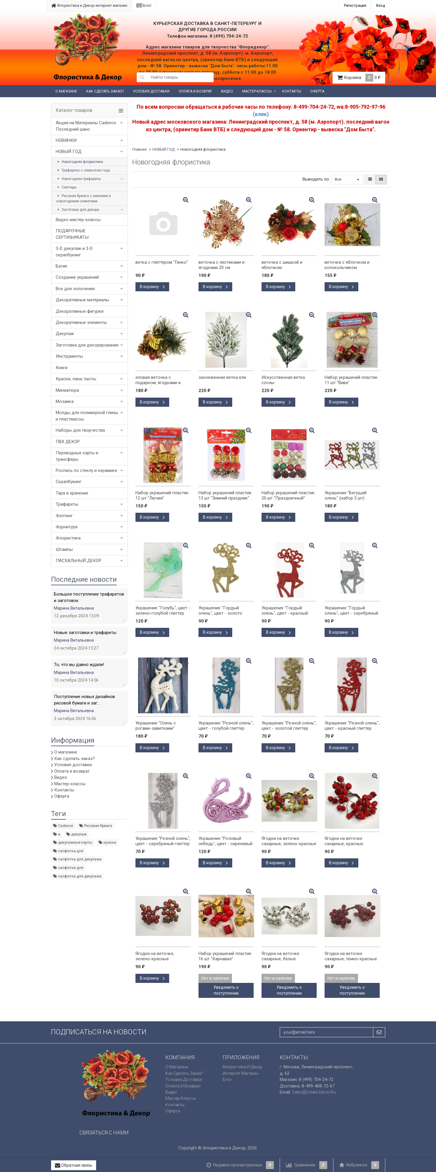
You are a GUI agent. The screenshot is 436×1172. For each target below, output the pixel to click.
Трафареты (67, 504)
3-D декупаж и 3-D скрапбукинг (74, 251)
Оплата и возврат (195, 91)
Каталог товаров (74, 110)
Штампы (64, 549)
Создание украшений (77, 277)
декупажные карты (72, 842)
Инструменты (69, 356)
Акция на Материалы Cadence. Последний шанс (86, 126)
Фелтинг (64, 515)
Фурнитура (66, 526)
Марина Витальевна (74, 608)
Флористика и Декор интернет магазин (89, 5)
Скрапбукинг (69, 481)
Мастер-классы (257, 91)
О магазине (66, 91)
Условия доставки (151, 91)
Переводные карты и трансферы (77, 456)
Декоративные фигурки (80, 311)
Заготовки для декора (77, 210)
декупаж (76, 834)
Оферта (317, 91)
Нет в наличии (215, 978)
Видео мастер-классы (78, 219)
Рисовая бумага (95, 825)
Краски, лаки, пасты (76, 378)
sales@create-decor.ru (314, 1092)
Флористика (68, 538)
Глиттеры (66, 187)
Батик (61, 266)
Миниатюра (67, 390)
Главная (139, 149)
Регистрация (355, 5)
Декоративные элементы (81, 322)
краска (107, 842)
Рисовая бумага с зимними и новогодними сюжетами (83, 198)
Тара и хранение (72, 493)
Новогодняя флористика (79, 162)
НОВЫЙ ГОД (69, 151)
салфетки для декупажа (77, 876)
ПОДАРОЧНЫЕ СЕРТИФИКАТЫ (72, 234)
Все (347, 179)
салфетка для (68, 851)
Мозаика (65, 401)
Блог (144, 5)
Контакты (291, 91)
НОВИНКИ (66, 140)
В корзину (152, 286)
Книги (61, 367)
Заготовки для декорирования (87, 345)
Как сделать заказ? (105, 91)
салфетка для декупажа (77, 859)
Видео (227, 91)
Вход (380, 5)
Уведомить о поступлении (226, 990)
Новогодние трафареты (78, 179)
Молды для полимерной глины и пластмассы (87, 415)
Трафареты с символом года (83, 170)
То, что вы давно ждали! (79, 664)
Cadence (63, 825)
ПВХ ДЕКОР (68, 441)
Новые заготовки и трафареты (85, 632)
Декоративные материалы (82, 299)
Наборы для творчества (80, 430)
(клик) (261, 114)
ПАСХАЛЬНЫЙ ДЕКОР (78, 560)
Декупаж (65, 333)
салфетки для (68, 867)
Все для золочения (75, 288)
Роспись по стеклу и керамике (86, 470)
